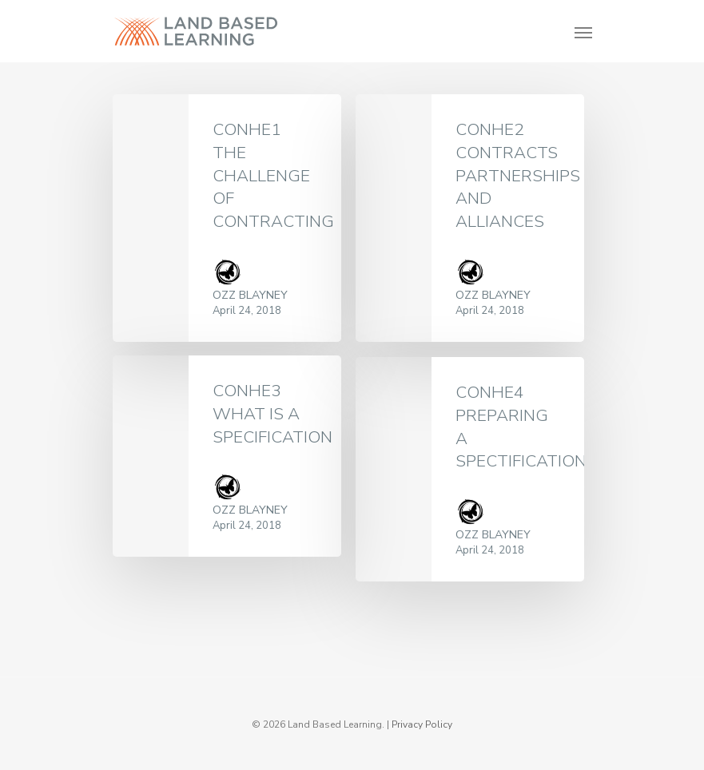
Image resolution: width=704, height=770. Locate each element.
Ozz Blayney (250, 295)
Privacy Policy (422, 724)
